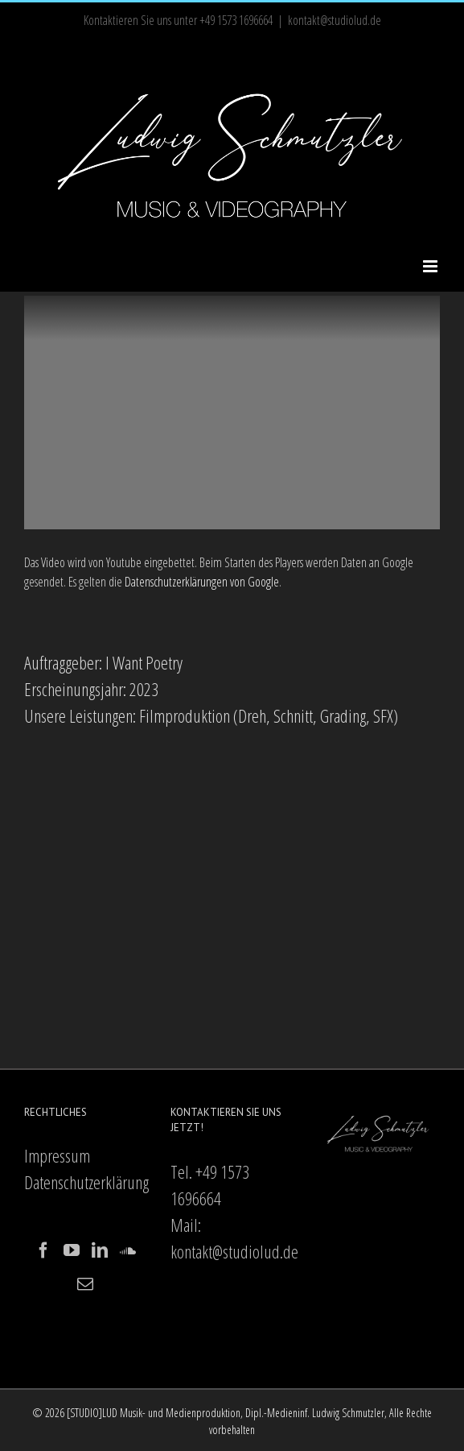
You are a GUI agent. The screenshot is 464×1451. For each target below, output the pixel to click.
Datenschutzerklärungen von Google (202, 582)
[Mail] (85, 1284)
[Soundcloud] (128, 1250)
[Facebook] (43, 1250)
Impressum (57, 1155)
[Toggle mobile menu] (431, 266)
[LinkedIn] (100, 1250)
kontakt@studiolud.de (334, 20)
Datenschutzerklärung (86, 1182)
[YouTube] (72, 1250)
